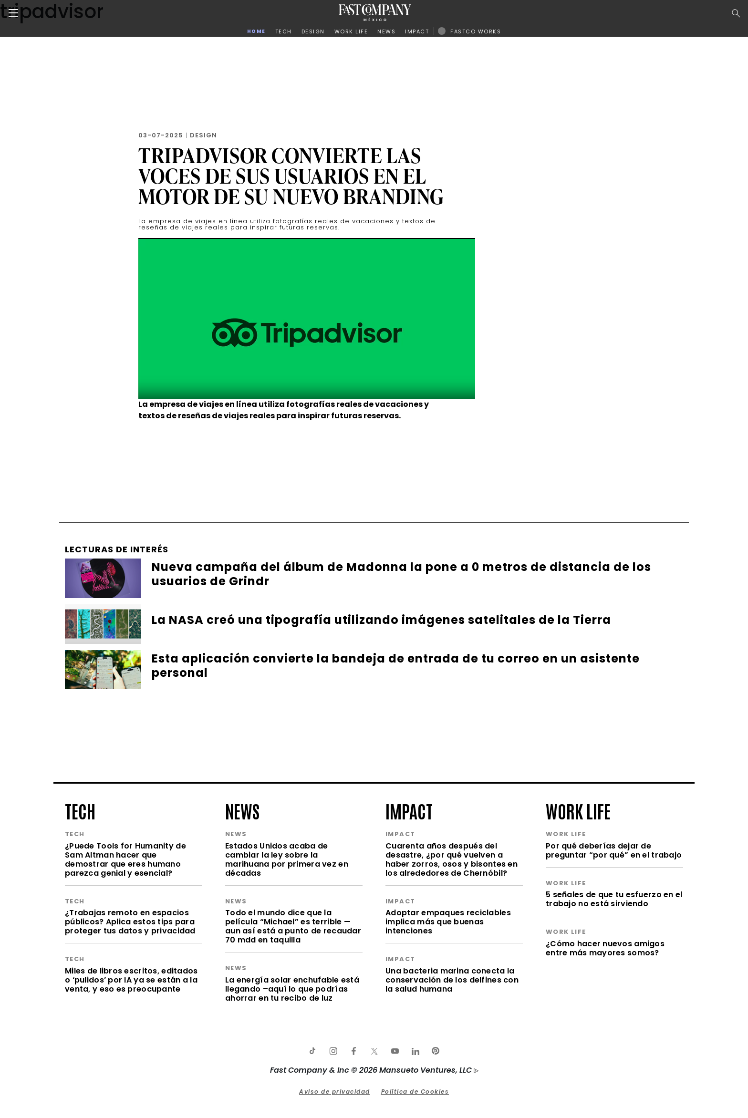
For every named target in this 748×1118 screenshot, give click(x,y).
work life (578, 810)
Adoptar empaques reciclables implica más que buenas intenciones (448, 921)
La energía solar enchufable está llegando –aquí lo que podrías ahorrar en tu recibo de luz (292, 989)
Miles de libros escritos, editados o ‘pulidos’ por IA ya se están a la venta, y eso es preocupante (131, 979)
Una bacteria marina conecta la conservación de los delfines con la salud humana (452, 979)
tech (80, 810)
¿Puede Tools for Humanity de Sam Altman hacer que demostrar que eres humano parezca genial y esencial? (125, 859)
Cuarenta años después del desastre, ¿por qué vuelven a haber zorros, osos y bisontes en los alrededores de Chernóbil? (451, 859)
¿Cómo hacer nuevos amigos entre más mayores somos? (605, 948)
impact (409, 810)
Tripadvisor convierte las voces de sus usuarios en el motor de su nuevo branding (291, 175)
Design (203, 135)
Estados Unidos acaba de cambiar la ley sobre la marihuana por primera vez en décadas (286, 859)
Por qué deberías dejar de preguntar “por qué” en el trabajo (614, 850)
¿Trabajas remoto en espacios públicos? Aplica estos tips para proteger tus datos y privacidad (130, 921)
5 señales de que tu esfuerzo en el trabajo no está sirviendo (614, 899)
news (242, 810)
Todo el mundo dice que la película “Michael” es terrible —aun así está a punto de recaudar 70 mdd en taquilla (293, 926)
